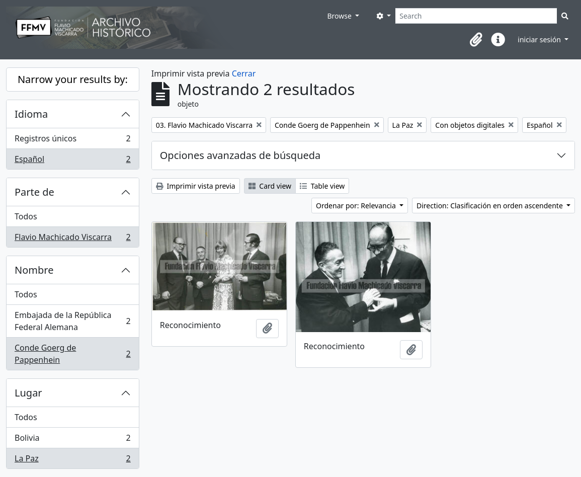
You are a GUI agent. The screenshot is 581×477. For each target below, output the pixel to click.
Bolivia (72, 440)
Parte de (34, 192)
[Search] (476, 16)
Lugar (28, 393)
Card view (269, 186)
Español (72, 161)
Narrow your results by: (73, 79)
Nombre (34, 270)
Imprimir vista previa (195, 186)
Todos (26, 216)
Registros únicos (72, 140)
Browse (340, 16)
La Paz (72, 460)
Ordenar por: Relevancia (356, 205)
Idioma (31, 114)
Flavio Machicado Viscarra (72, 239)
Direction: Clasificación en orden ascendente (490, 205)
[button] (476, 40)
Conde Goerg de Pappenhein (72, 353)
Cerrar (244, 73)
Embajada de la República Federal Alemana (72, 321)
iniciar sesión (540, 39)
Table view (322, 186)
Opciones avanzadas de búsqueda (240, 155)
